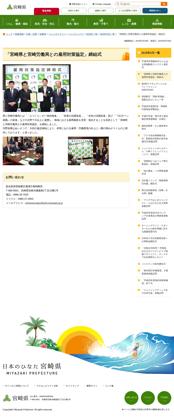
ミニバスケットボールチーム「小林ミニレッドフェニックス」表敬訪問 (155, 151)
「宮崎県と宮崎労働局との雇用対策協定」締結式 (155, 75)
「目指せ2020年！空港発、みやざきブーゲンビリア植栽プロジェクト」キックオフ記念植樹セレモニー (155, 252)
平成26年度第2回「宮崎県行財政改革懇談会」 (154, 107)
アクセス (148, 397)
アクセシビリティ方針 (47, 386)
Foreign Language (103, 4)
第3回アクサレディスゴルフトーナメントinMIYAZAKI (154, 87)
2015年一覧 (91, 34)
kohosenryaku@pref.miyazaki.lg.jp (44, 203)
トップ (9, 34)
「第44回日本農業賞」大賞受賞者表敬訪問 (155, 272)
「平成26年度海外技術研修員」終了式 (155, 281)
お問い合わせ (131, 397)
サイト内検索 (117, 4)
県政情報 (19, 34)
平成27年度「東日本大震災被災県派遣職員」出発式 (155, 117)
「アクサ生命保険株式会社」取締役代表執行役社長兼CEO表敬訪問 (155, 138)
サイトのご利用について (17, 386)
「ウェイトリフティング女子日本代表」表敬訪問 (155, 291)
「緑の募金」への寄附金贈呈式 (155, 172)
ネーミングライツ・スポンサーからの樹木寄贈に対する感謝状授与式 (155, 228)
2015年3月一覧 (107, 34)
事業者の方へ (155, 10)
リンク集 (109, 386)
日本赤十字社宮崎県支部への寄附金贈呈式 (155, 239)
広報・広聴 (31, 34)
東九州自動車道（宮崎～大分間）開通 (155, 191)
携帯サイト (91, 386)
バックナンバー (76, 34)
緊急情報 (46, 11)
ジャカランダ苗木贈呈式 (154, 264)
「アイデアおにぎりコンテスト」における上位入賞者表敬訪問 (155, 203)
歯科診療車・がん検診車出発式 (155, 127)
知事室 (43, 34)
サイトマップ (72, 386)
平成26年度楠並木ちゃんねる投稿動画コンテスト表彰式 (155, 64)
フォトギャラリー (57, 34)
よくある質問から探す (127, 10)
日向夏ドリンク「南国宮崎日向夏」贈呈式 (155, 182)
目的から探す (73, 10)
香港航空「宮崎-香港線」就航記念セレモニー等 (154, 98)
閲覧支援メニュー (79, 4)
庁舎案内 (164, 397)
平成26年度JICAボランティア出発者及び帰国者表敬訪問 (155, 216)
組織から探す (100, 10)
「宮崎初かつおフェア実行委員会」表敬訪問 (155, 162)
